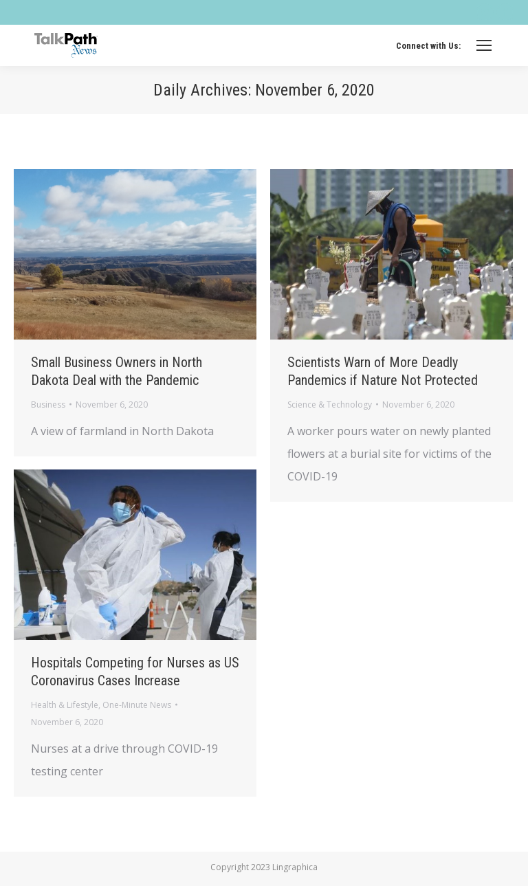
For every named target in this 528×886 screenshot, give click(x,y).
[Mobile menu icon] (484, 45)
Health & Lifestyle (64, 705)
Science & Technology (329, 404)
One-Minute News (136, 705)
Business (48, 404)
